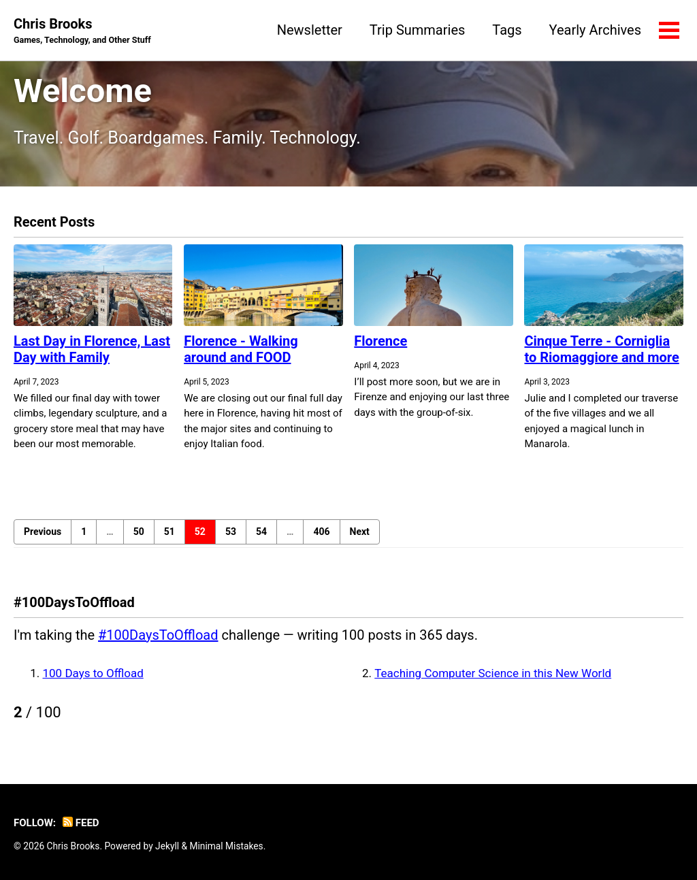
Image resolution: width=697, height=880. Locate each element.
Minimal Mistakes (226, 846)
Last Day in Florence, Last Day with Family (92, 349)
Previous (42, 531)
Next (360, 531)
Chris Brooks (82, 31)
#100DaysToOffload (158, 635)
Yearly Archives (595, 30)
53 (230, 531)
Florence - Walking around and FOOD (241, 349)
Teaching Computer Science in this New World (492, 673)
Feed (81, 823)
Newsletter (309, 30)
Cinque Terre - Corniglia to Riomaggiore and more (601, 349)
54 (261, 531)
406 (321, 531)
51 (169, 531)
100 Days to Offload (93, 673)
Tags (506, 30)
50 (138, 531)
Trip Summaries (417, 30)
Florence (380, 341)
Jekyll (167, 846)
